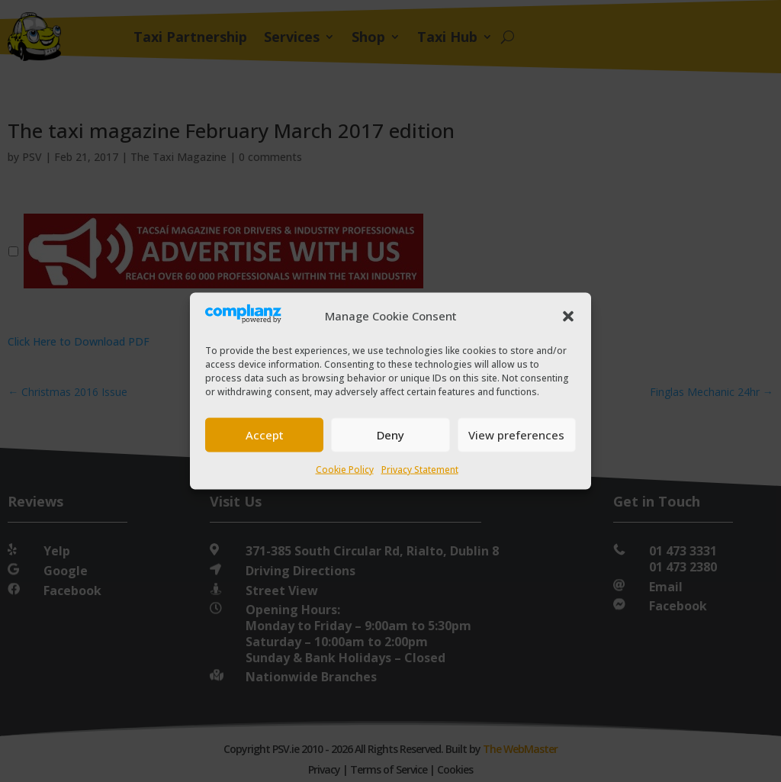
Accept (265, 434)
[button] (568, 315)
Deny (390, 434)
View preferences (516, 434)
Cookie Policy (345, 468)
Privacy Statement (419, 468)
